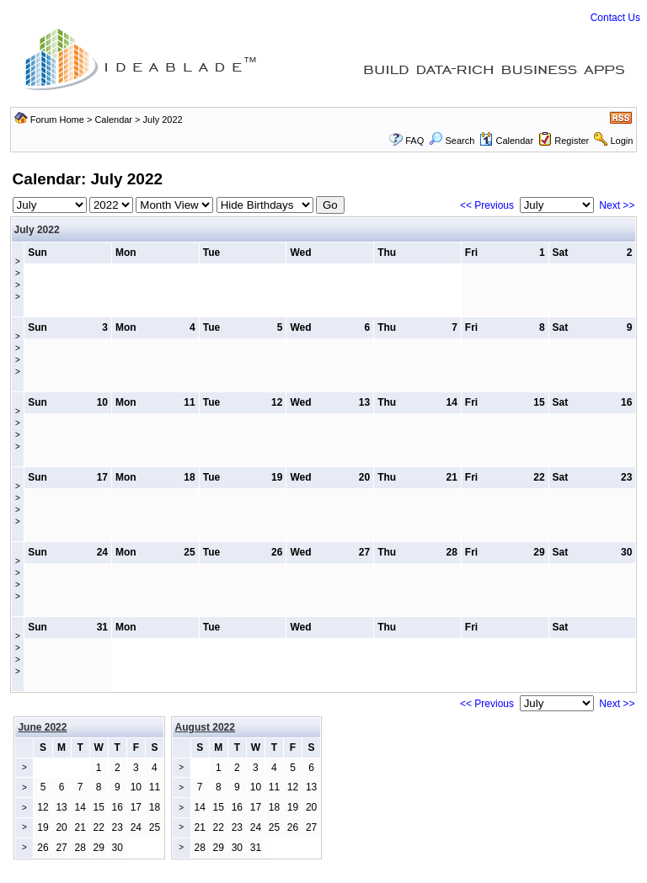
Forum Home (57, 119)
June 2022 (42, 727)
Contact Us (615, 18)
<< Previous (487, 205)
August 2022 (205, 727)
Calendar (113, 119)
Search (451, 141)
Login (621, 141)
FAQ (414, 141)
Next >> (616, 205)
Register (571, 141)
